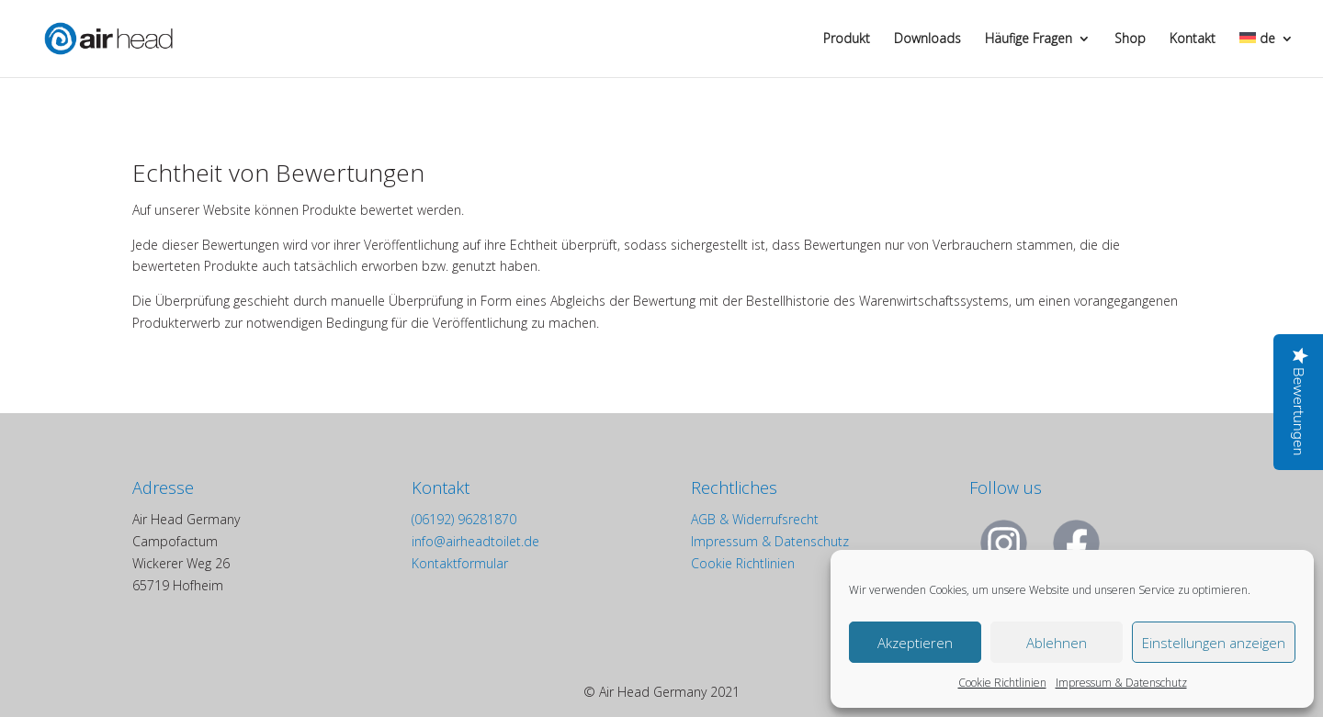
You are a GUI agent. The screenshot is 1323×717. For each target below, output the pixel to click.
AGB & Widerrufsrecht (755, 519)
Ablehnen (1056, 642)
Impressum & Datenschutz (1121, 682)
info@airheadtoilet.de (475, 541)
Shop (1130, 39)
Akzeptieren (915, 642)
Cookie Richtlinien (1002, 682)
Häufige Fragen (1028, 39)
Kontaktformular (460, 563)
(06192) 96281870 (464, 519)
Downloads (927, 39)
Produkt (846, 39)
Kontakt (1193, 39)
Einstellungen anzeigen (1213, 642)
